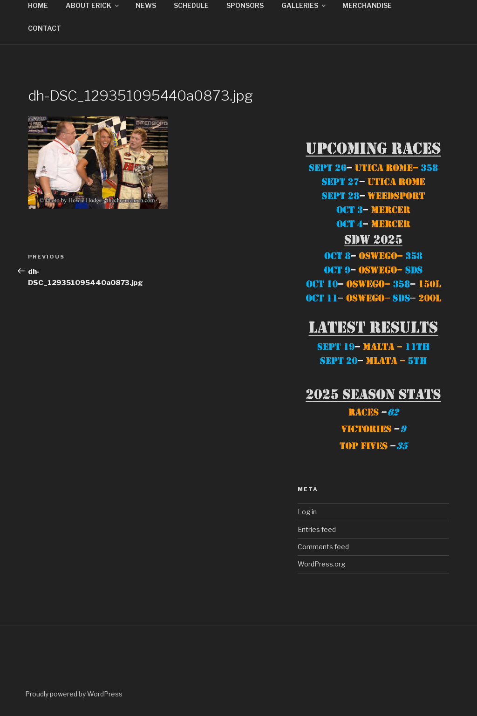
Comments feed (323, 547)
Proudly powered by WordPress (74, 694)
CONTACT (44, 28)
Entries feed (317, 529)
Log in (307, 512)
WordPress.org (321, 564)
